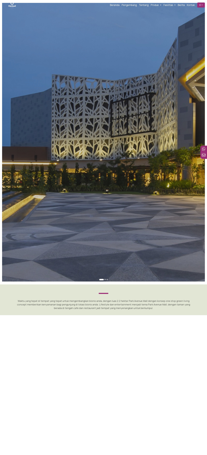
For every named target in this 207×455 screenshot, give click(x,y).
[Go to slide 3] (106, 248)
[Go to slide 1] (102, 248)
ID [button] (200, 5)
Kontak (191, 5)
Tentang (144, 5)
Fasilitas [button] (168, 5)
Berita (181, 5)
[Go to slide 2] (104, 248)
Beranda (114, 5)
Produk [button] (155, 5)
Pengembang (129, 5)
